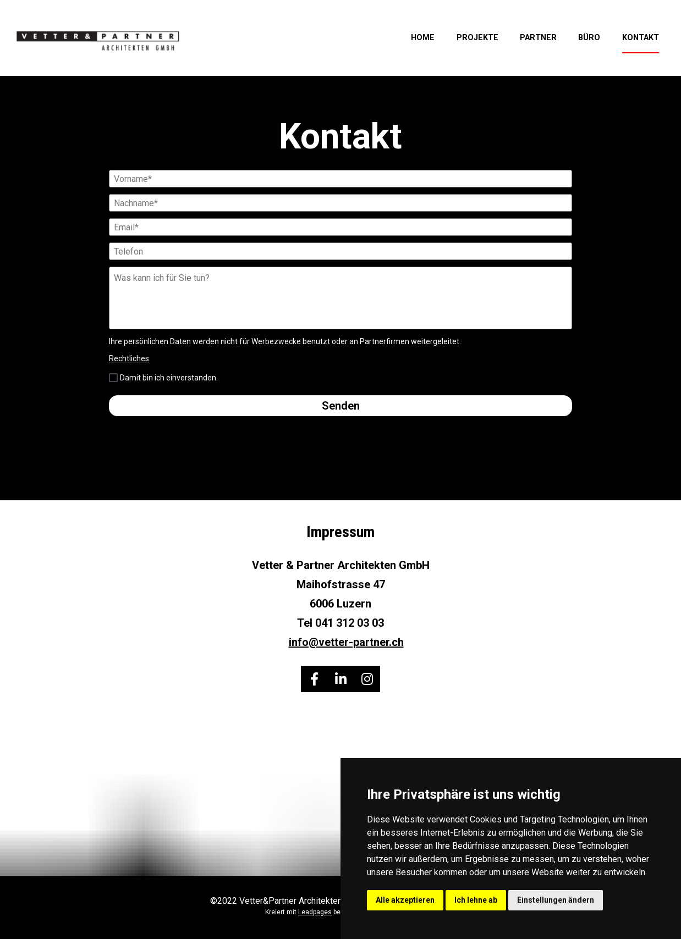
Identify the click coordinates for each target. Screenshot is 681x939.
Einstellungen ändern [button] (555, 900)
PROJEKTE (477, 37)
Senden (341, 405)
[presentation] (340, 444)
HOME (423, 37)
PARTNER (538, 37)
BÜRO (589, 37)
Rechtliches (129, 358)
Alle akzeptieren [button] (405, 900)
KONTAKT (640, 37)
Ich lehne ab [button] (475, 900)
